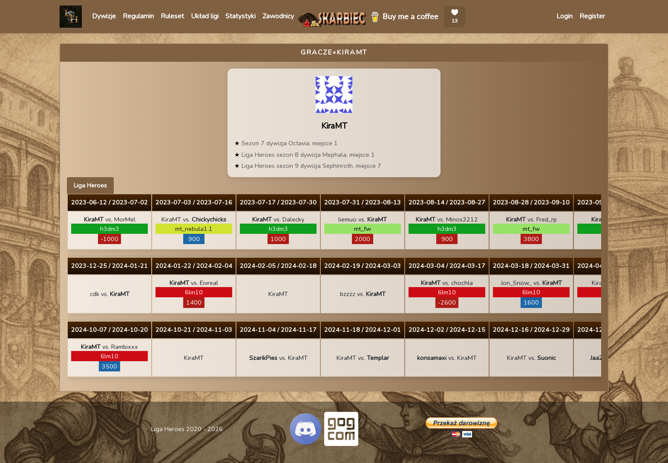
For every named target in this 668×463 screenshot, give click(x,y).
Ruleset (172, 16)
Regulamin (138, 16)
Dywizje (104, 16)
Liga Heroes (90, 185)
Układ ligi (205, 16)
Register (592, 16)
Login (564, 16)
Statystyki (240, 16)
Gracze (317, 52)
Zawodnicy (278, 16)
